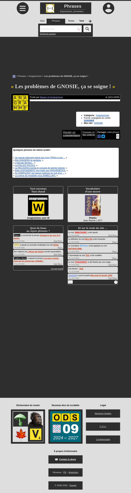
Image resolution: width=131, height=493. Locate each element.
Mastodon (73, 472)
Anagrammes (35, 76)
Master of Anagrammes (51, 97)
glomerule (73, 275)
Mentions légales (103, 413)
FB (64, 472)
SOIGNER (89, 120)
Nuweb (72, 485)
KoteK (16, 245)
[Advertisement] (65, 54)
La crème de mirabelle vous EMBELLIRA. (35, 175)
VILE (81, 269)
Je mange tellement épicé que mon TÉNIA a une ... (40, 157)
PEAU (56, 245)
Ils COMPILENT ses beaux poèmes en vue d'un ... (39, 173)
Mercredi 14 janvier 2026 (101, 275)
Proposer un (89, 133)
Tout (55, 241)
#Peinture (84, 246)
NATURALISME (75, 249)
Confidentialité (103, 439)
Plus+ (60, 241)
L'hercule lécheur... (24, 162)
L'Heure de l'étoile (35, 252)
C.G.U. (103, 426)
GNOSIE (98, 123)
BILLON (88, 239)
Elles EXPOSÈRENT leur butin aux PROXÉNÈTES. (40, 170)
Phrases (22, 76)
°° (81, 232)
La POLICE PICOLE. (25, 165)
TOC (87, 255)
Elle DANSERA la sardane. (28, 160)
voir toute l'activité (57, 269)
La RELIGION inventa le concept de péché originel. (40, 168)
